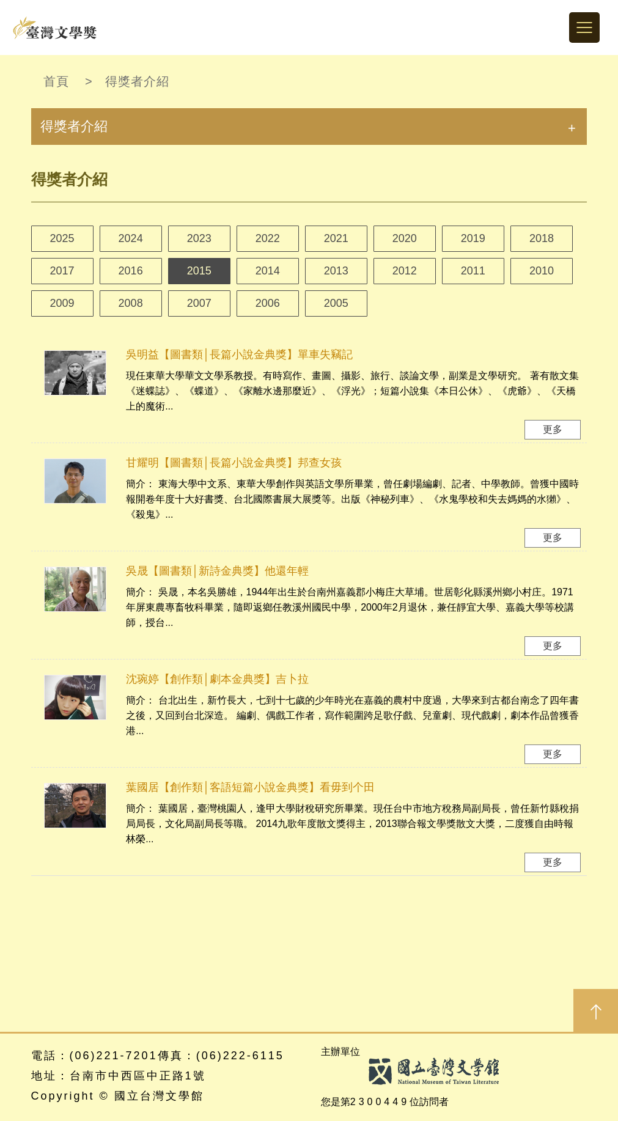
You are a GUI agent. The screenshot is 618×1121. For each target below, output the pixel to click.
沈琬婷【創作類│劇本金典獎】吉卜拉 (217, 679)
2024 (131, 238)
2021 (336, 238)
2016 (131, 271)
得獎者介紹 (137, 81)
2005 (336, 303)
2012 (404, 271)
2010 (541, 271)
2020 (404, 238)
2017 (62, 271)
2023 (199, 238)
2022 (268, 238)
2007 (199, 303)
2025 (62, 238)
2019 (473, 238)
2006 (268, 303)
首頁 (56, 81)
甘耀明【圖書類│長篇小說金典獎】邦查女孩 (234, 463)
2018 (541, 238)
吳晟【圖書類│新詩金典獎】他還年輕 (217, 571)
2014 (268, 271)
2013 (336, 271)
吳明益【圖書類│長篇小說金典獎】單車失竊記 (239, 354)
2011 (473, 271)
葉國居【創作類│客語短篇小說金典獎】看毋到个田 (250, 787)
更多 (552, 429)
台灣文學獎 (55, 27)
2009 (62, 303)
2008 (131, 303)
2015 (199, 271)
